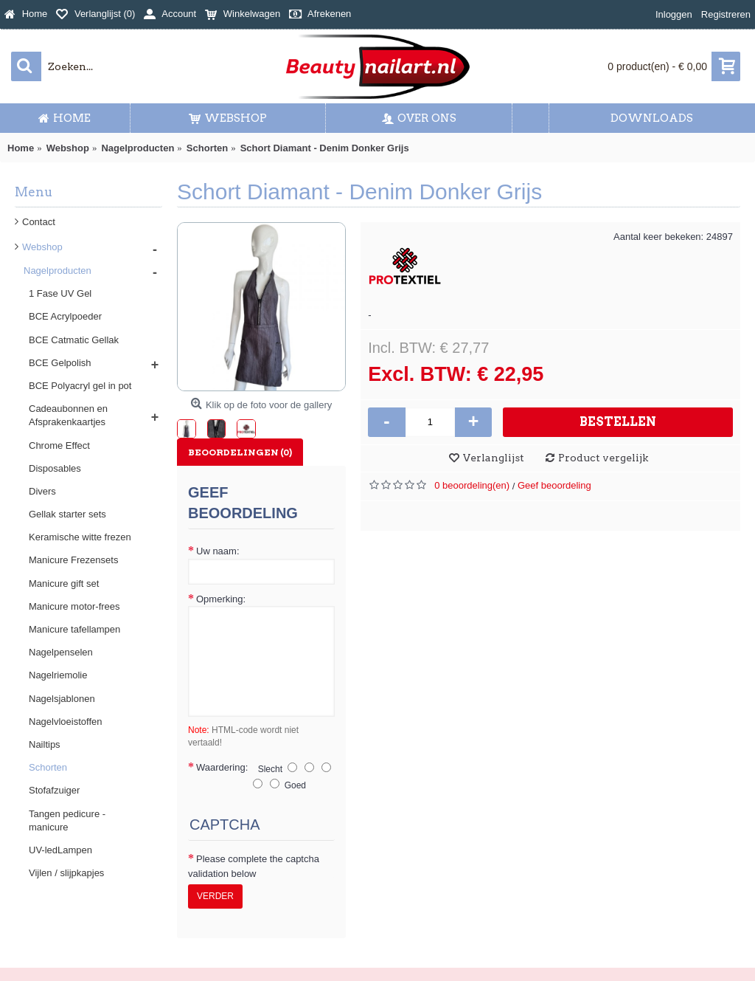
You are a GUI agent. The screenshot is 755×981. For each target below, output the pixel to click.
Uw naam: (218, 551)
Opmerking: (221, 599)
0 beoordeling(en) (471, 485)
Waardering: (222, 767)
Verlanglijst (493, 458)
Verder (215, 896)
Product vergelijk (603, 458)
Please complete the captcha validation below (253, 866)
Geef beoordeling (554, 485)
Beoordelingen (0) (240, 452)
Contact (38, 221)
